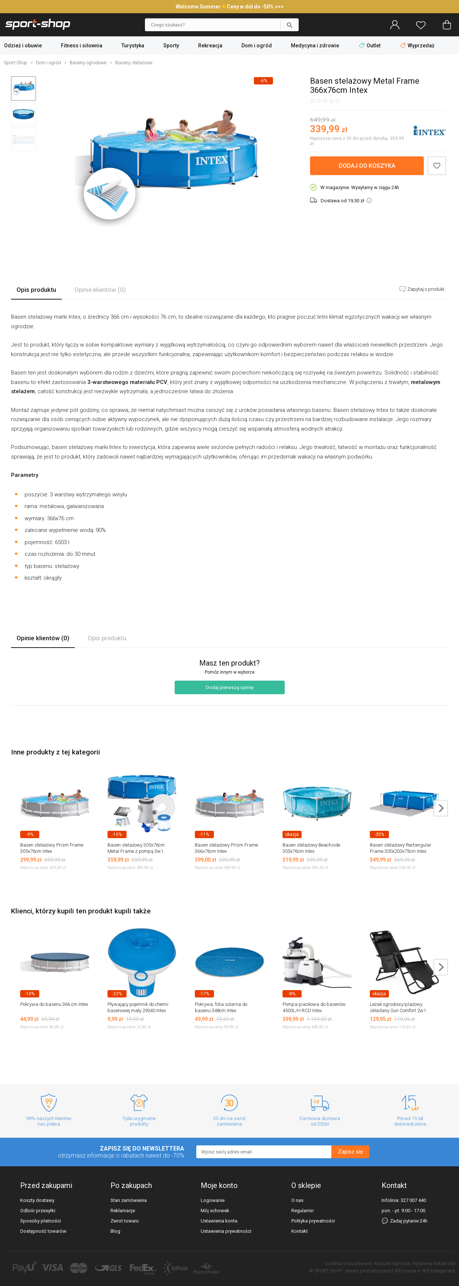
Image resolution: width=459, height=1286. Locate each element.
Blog (115, 1231)
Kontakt (299, 1231)
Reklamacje (122, 1210)
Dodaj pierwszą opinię (230, 687)
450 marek (405, 1271)
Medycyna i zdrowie (315, 45)
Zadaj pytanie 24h (404, 1221)
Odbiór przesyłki (37, 1210)
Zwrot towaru (124, 1221)
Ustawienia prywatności (226, 1231)
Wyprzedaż (417, 45)
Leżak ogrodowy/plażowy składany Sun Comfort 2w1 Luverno (398, 1010)
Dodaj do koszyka (367, 165)
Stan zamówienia (128, 1200)
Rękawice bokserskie (433, 1263)
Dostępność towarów (43, 1231)
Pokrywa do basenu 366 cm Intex (54, 1004)
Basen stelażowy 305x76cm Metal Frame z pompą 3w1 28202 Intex (136, 851)
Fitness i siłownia (81, 45)
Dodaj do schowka (436, 165)
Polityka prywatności (313, 1221)
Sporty (171, 45)
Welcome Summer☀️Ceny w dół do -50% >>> (230, 7)
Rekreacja (210, 45)
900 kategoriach (438, 1271)
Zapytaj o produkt (425, 289)
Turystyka (132, 45)
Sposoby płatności (40, 1221)
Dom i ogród (256, 45)
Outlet (370, 45)
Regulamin (302, 1210)
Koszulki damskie (392, 1263)
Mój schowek (215, 1210)
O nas (297, 1200)
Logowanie (213, 1200)
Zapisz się (350, 1151)
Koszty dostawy (37, 1200)
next (440, 808)
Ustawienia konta (219, 1221)
